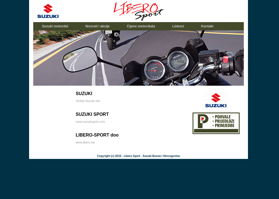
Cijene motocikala (141, 26)
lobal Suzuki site (89, 101)
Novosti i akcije (97, 26)
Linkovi (178, 26)
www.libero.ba (85, 142)
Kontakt (207, 26)
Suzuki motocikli (55, 26)
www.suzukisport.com (90, 121)
